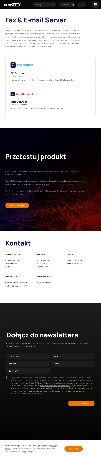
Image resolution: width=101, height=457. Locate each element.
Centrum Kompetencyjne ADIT (16, 286)
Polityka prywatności (43, 283)
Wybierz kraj (67, 4)
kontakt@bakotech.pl (74, 263)
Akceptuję (73, 449)
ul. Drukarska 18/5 (12, 260)
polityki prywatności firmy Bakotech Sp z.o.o (55, 386)
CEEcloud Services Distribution (16, 283)
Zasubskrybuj (81, 403)
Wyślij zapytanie (17, 205)
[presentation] (26, 403)
